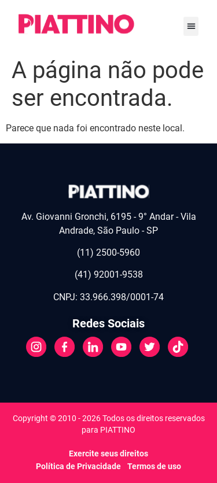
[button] (190, 26)
